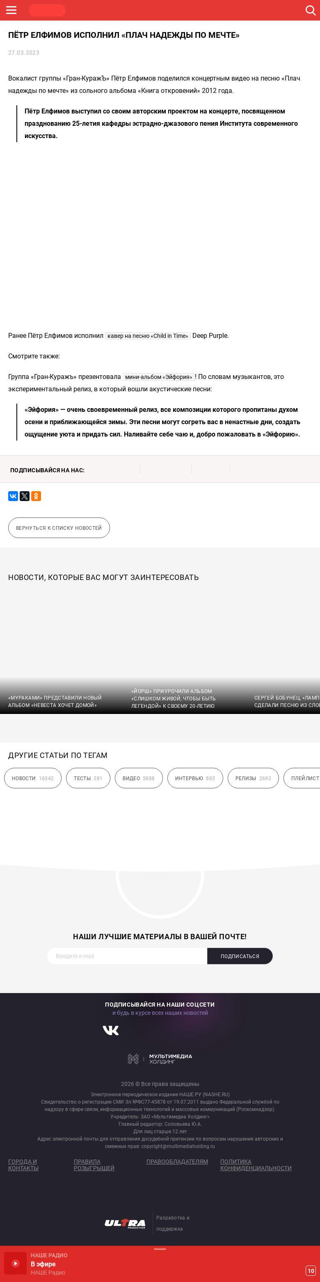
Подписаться (240, 956)
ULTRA (164, 10)
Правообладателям (177, 1161)
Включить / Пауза (15, 1263)
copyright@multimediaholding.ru (178, 1146)
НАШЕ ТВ (203, 10)
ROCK (86, 10)
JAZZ (125, 10)
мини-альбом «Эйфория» (158, 377)
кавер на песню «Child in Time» (147, 336)
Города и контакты (23, 1164)
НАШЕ (47, 10)
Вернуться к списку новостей (59, 528)
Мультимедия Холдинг (160, 1059)
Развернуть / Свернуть (160, 1249)
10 (311, 1271)
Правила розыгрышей (94, 1164)
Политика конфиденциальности (256, 1164)
